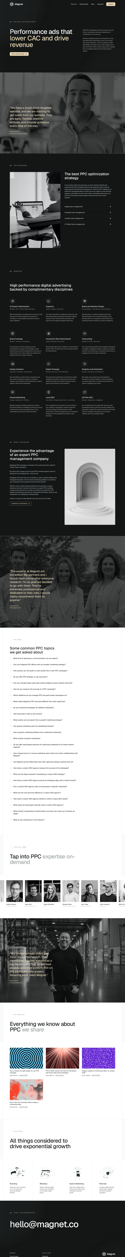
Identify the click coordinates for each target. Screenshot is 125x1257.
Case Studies (84, 4)
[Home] (16, 4)
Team (92, 4)
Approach (100, 4)
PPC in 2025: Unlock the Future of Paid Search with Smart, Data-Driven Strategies (61, 1072)
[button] (74, 4)
